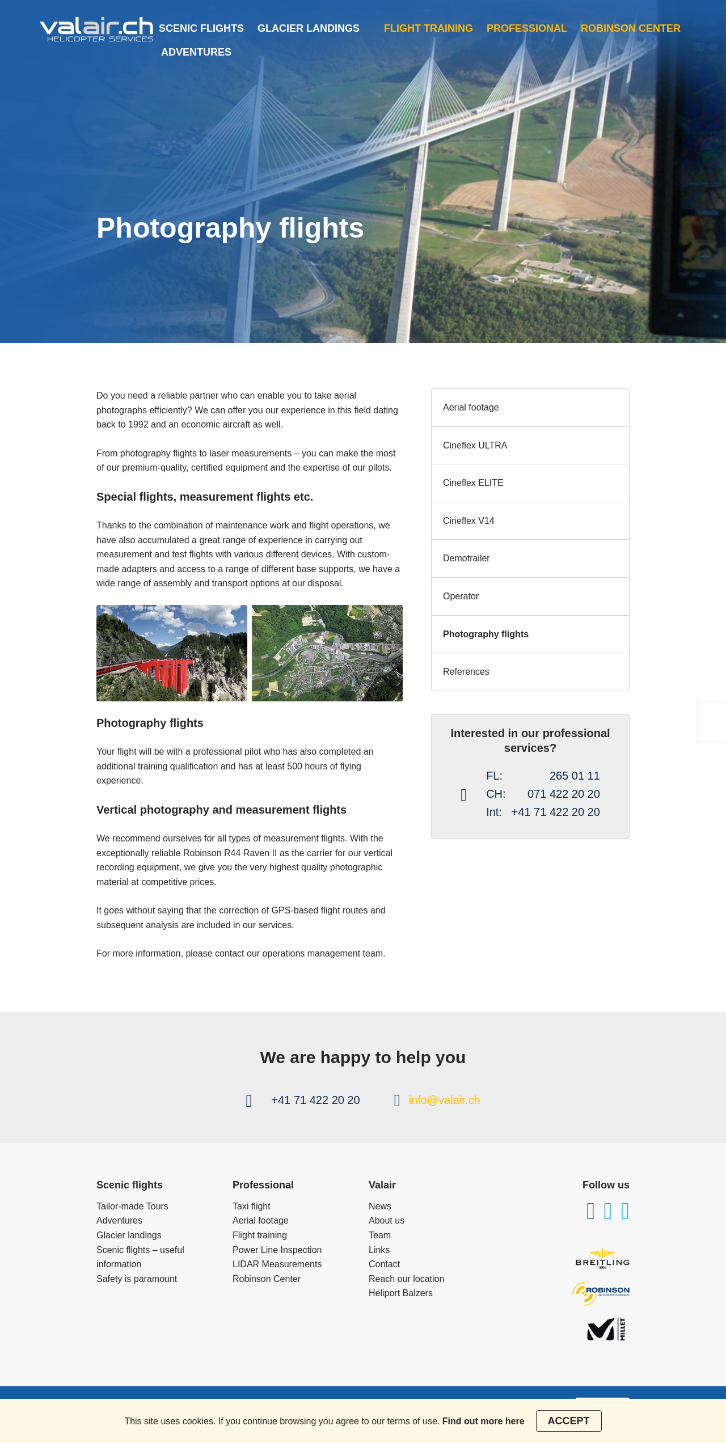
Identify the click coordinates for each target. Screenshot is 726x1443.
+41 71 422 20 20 (315, 1100)
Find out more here (483, 1421)
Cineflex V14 (469, 521)
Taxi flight (252, 1206)
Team (380, 1235)
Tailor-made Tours (132, 1206)
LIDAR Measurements (277, 1264)
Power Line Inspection (277, 1250)
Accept (569, 1421)
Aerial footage (471, 407)
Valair (382, 1185)
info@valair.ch (444, 1100)
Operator (461, 596)
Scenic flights (201, 28)
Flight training (428, 28)
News (380, 1206)
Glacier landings (309, 28)
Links (379, 1250)
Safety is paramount (136, 1279)
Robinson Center (631, 28)
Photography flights (486, 634)
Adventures (196, 52)
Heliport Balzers (401, 1293)
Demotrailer (466, 558)
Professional (527, 28)
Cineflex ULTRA (475, 445)
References (466, 671)
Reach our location (406, 1279)
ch (712, 713)
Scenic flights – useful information (140, 1257)
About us (386, 1220)
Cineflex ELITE (473, 483)
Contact (384, 1264)
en (712, 729)
